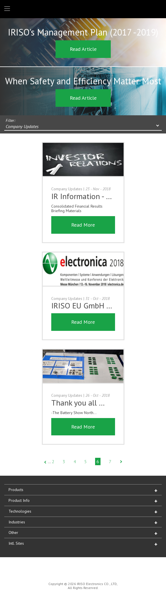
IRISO (81, 9)
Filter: (10, 120)
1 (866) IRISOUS (157, 9)
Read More (83, 225)
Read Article (83, 49)
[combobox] (83, 127)
